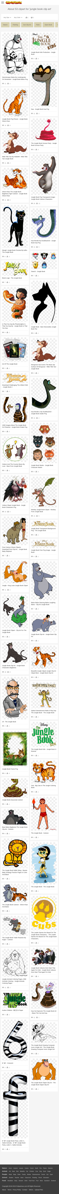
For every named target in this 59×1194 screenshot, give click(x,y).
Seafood (53, 1180)
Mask (10, 1174)
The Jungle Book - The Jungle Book (42, 887)
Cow (36, 1171)
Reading (34, 1177)
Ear (48, 1174)
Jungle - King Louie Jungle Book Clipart (15, 585)
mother (29, 1174)
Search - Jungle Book (38, 271)
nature (5, 25)
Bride (19, 1174)
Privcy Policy (17, 1190)
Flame (45, 1168)
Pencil (40, 1177)
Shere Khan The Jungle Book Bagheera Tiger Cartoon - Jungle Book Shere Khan (14, 194)
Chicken (31, 1171)
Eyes (51, 1174)
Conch (32, 1168)
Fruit (37, 1180)
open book (48, 25)
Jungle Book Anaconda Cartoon (12, 800)
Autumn (15, 1168)
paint (38, 25)
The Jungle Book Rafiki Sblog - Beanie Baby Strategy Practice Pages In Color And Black (14, 872)
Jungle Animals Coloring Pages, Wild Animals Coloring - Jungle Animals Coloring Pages (14, 981)
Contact (24, 1190)
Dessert (21, 1180)
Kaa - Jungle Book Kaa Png (40, 109)
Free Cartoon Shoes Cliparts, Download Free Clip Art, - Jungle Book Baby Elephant (14, 549)
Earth (36, 1168)
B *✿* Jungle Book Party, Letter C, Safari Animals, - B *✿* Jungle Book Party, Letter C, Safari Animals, (13, 1143)
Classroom (28, 1177)
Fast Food (31, 1180)
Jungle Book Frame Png (10, 769)
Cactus (27, 1168)
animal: (4, 1171)
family (24, 1174)
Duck (44, 1171)
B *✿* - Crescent (7, 1063)
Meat (41, 1180)
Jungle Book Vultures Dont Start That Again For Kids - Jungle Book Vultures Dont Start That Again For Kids (43, 970)
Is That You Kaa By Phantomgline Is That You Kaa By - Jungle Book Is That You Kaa (14, 326)
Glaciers (50, 1168)
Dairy (15, 1180)
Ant (10, 1171)
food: (4, 1180)
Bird (17, 1171)
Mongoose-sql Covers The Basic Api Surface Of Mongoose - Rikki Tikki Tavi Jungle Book (43, 367)
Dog (40, 1171)
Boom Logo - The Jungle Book (12, 278)
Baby (14, 1174)
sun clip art (27, 25)
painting (15, 25)
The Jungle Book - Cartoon (40, 833)
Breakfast (10, 1180)
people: (4, 1174)
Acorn (10, 1168)
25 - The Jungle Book (9, 722)
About (4, 1190)
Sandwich (47, 1180)
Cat (27, 1171)
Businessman (36, 1174)
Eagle (49, 1171)
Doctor (43, 1174)
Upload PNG (39, 1190)
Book (22, 1177)
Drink (26, 1180)
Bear (13, 1171)
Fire (40, 1168)
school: (4, 1177)
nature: (4, 1168)
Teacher (17, 1177)
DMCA (31, 1190)
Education (46, 1177)
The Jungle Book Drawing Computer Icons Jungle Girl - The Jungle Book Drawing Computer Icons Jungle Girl (43, 1047)
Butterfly (22, 1171)
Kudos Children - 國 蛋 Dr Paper (12, 1010)
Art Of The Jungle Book (9, 364)
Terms (9, 1190)
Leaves (21, 1168)
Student (11, 1177)
